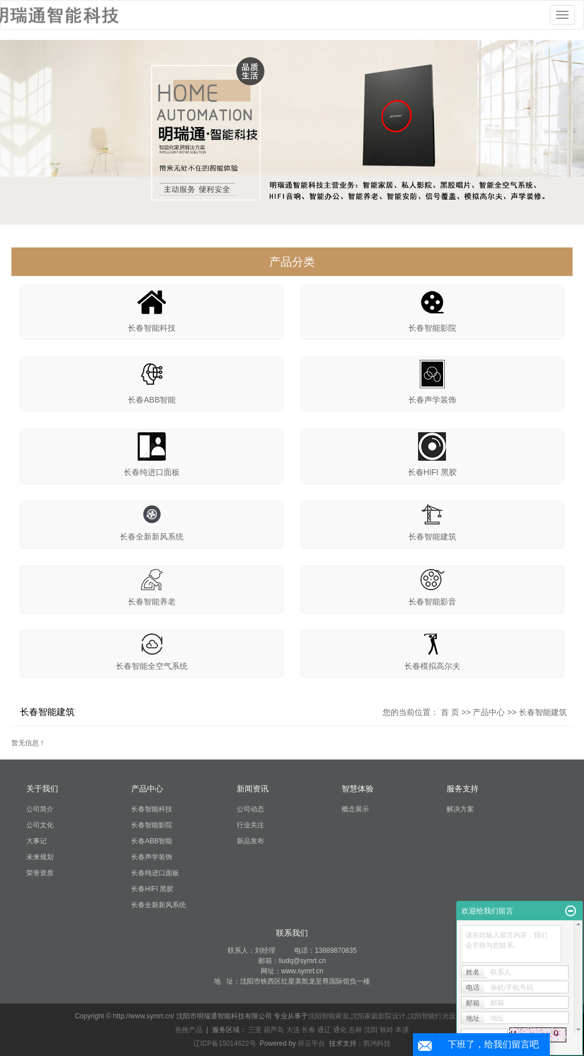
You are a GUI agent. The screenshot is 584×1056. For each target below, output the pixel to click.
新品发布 (250, 841)
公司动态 (250, 809)
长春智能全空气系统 (152, 666)
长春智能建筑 (432, 536)
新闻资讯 (253, 788)
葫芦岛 (273, 1030)
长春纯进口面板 (152, 472)
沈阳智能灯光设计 (435, 1016)
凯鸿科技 (377, 1043)
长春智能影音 (432, 601)
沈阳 (371, 1030)
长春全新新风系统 (152, 536)
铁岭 (387, 1030)
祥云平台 (311, 1043)
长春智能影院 (432, 327)
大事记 (36, 841)
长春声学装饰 (432, 399)
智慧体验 (358, 788)
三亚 (255, 1030)
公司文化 (40, 825)
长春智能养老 (152, 601)
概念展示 (355, 809)
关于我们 (42, 788)
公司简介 (40, 809)
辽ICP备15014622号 (224, 1043)
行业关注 (250, 825)
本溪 (402, 1030)
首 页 (450, 712)
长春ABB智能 (152, 399)
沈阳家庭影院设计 (378, 1016)
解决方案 (460, 809)
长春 (308, 1030)
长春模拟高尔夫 (432, 666)
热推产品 (188, 1030)
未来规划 (40, 857)
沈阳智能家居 (328, 1016)
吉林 (355, 1030)
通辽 (324, 1030)
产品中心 (489, 712)
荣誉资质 (40, 873)
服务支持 (462, 788)
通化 (340, 1030)
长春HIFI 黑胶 (432, 472)
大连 (293, 1030)
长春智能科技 (152, 327)
